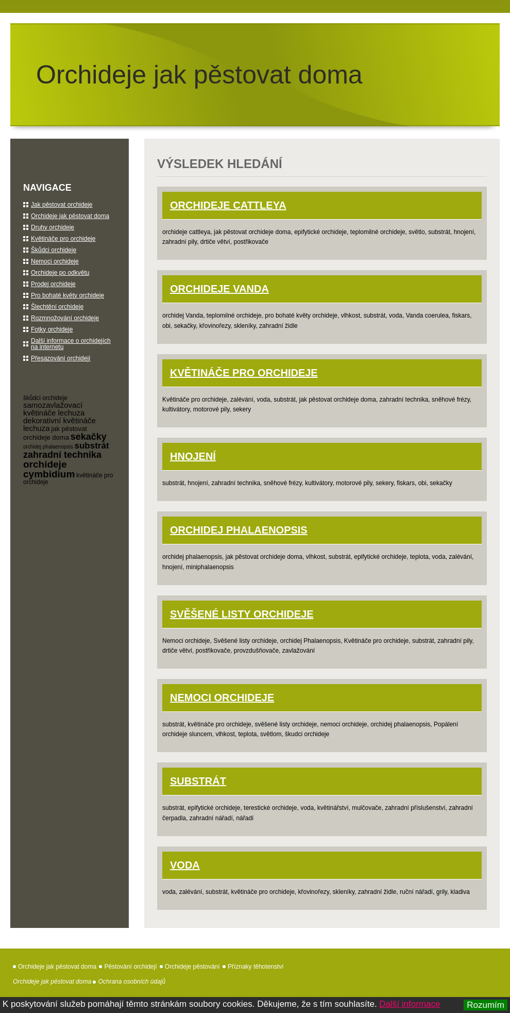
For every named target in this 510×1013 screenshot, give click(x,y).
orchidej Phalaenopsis (239, 530)
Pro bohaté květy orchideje (67, 295)
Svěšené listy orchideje (242, 614)
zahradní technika (62, 455)
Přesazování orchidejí (60, 358)
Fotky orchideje (52, 329)
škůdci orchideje (45, 398)
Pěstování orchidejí (130, 966)
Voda (185, 865)
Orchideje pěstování (192, 966)
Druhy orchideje (52, 227)
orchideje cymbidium (49, 469)
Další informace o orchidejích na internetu (71, 344)
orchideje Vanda (219, 288)
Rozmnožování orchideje (65, 318)
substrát (92, 446)
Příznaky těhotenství (256, 966)
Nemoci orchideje (222, 697)
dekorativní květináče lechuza (59, 424)
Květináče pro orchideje (244, 372)
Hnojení (193, 456)
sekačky (89, 436)
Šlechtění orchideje (57, 306)
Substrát (198, 781)
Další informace (409, 1004)
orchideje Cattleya (228, 205)
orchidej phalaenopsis (48, 447)
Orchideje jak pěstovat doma (199, 74)
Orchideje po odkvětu (60, 272)
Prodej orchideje (53, 284)
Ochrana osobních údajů (131, 981)
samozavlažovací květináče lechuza (53, 409)
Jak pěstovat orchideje (61, 204)
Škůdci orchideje (53, 250)
